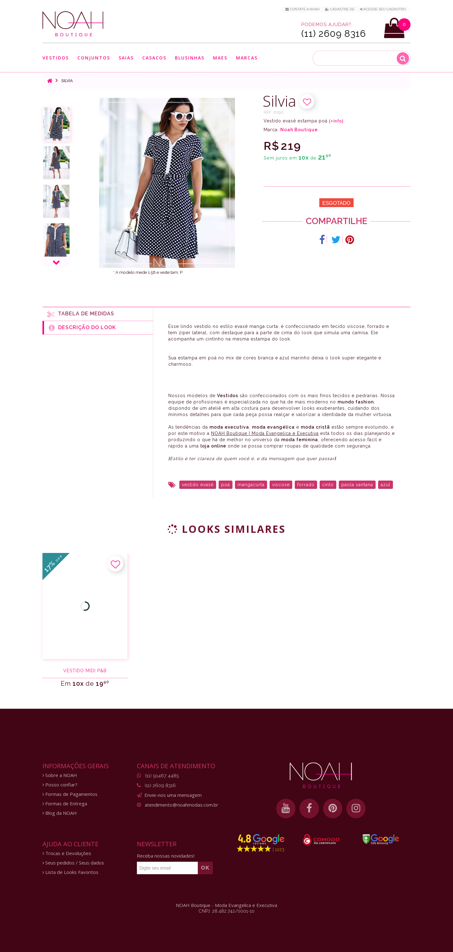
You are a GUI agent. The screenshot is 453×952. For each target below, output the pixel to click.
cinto (328, 484)
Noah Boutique (299, 129)
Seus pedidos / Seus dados (73, 863)
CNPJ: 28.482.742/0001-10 (226, 911)
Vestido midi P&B (85, 670)
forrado (306, 484)
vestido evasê (198, 484)
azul (385, 484)
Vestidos (55, 57)
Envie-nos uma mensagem (173, 795)
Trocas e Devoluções (66, 853)
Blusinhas (189, 57)
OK (205, 867)
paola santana (357, 484)
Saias (126, 57)
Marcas (247, 57)
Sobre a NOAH (59, 775)
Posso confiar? (59, 785)
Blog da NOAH (59, 813)
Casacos (154, 57)
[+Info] (336, 121)
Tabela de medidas (81, 314)
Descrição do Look (82, 327)
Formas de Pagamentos (70, 794)
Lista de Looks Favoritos (70, 872)
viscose (281, 484)
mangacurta (251, 484)
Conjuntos (93, 57)
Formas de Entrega (64, 804)
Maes (220, 57)
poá (225, 484)
